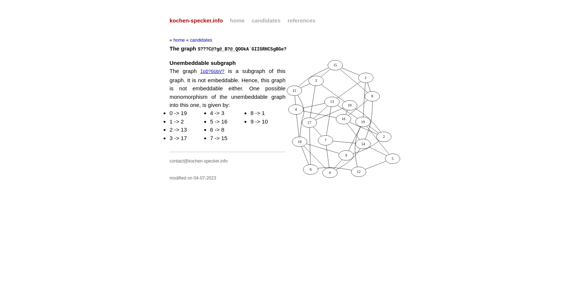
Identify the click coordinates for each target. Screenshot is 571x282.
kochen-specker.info (196, 20)
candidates (266, 20)
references (302, 20)
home (237, 20)
